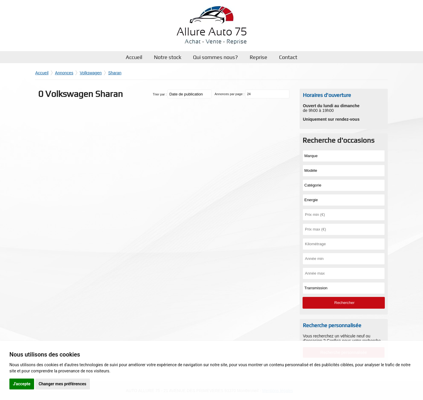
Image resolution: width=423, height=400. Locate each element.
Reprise (258, 57)
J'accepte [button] (22, 383)
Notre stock (167, 57)
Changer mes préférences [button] (62, 383)
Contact (288, 57)
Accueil (134, 57)
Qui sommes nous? (215, 57)
